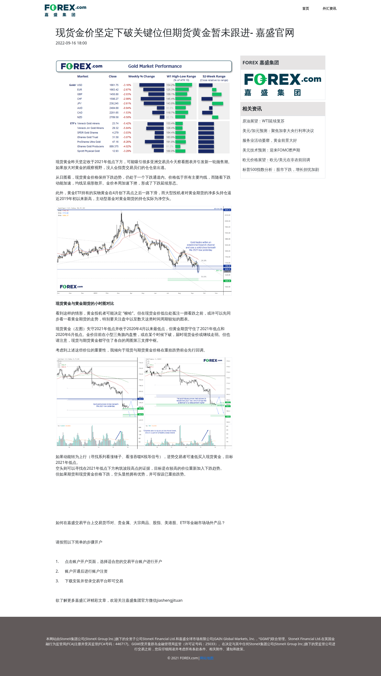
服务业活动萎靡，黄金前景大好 (269, 140)
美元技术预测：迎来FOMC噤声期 (271, 150)
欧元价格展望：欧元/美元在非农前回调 (276, 159)
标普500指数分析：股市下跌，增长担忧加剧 (280, 169)
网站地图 (207, 658)
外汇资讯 (329, 8)
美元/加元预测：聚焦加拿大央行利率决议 (278, 130)
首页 (305, 8)
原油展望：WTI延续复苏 (263, 121)
